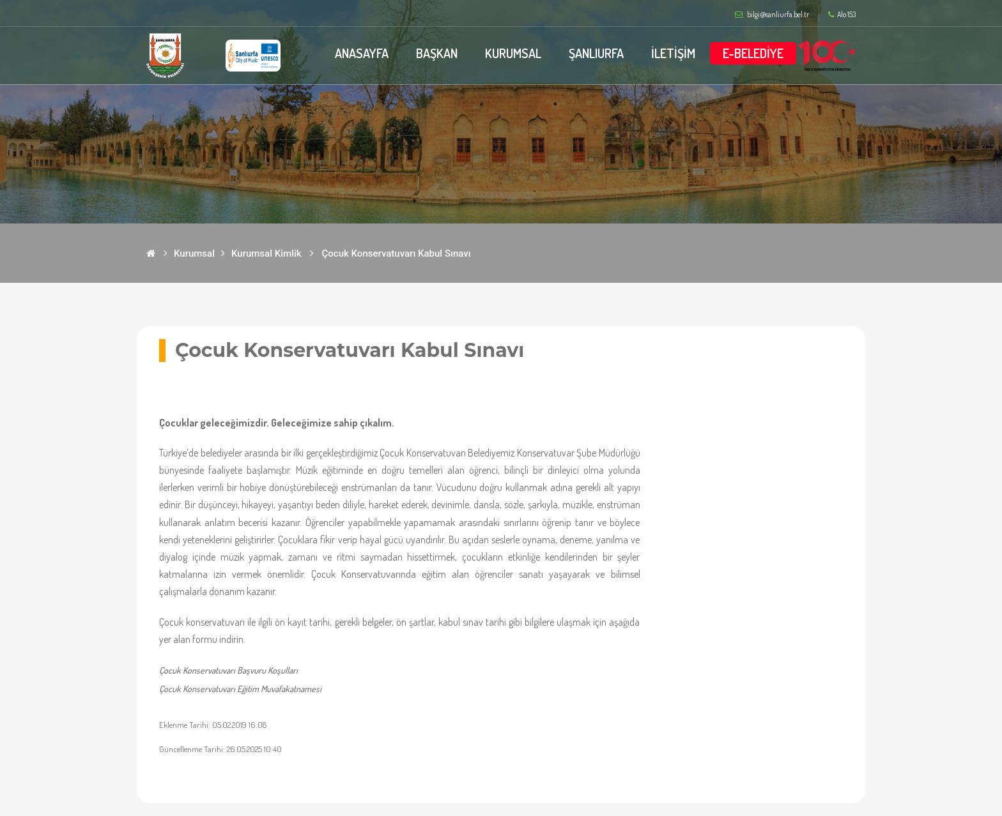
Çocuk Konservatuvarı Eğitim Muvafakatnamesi (240, 688)
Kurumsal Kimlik (266, 253)
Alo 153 (842, 15)
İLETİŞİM (673, 53)
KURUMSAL (513, 53)
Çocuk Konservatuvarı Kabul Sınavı (396, 253)
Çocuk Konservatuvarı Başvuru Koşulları (228, 670)
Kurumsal (194, 253)
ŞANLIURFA (596, 53)
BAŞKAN (437, 53)
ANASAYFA (362, 53)
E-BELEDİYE (753, 53)
